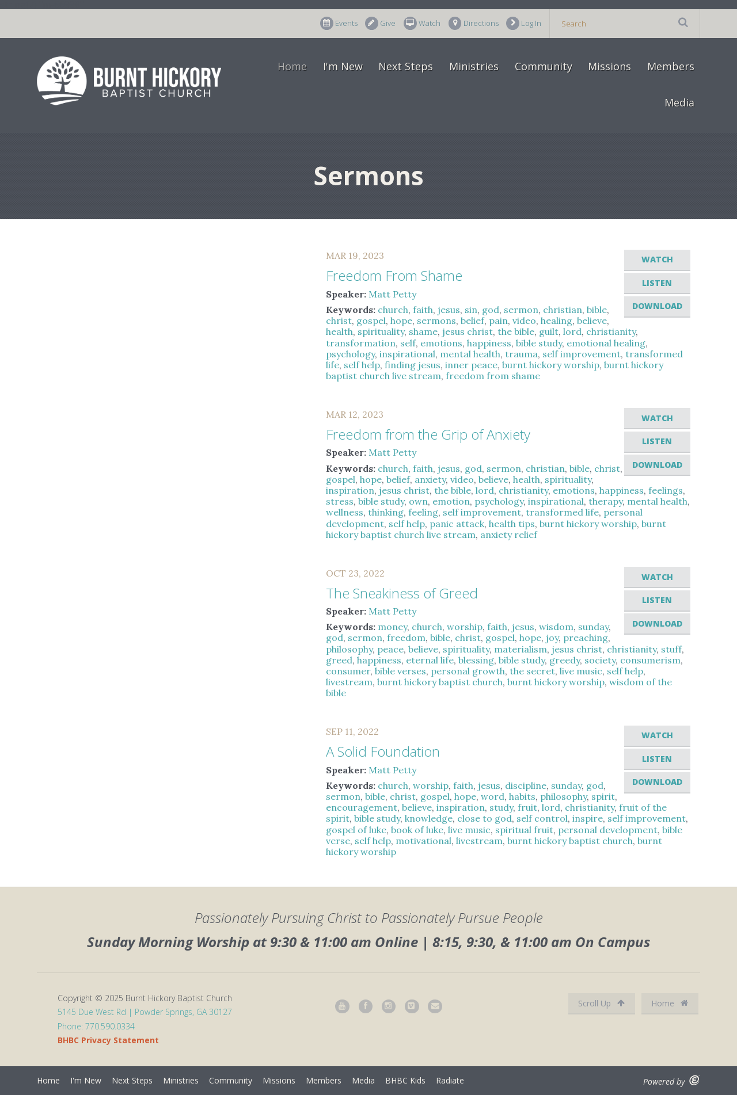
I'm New (343, 66)
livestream (349, 682)
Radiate (450, 1080)
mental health (470, 354)
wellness (344, 512)
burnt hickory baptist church (440, 682)
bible (597, 309)
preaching (585, 637)
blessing (476, 660)
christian (562, 309)
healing (556, 320)
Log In (523, 23)
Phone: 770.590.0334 (96, 1026)
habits (522, 796)
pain (498, 320)
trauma (521, 354)
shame (423, 331)
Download (657, 305)
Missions (609, 66)
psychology (350, 354)
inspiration (350, 490)
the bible (515, 331)
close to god (484, 818)
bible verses (400, 671)
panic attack (457, 523)
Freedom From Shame (394, 275)
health (339, 331)
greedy (564, 660)
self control (542, 818)
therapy (605, 501)
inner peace (471, 365)
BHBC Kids (405, 1080)
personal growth (468, 671)
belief (472, 320)
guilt (549, 331)
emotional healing (606, 343)
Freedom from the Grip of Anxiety (428, 434)
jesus (449, 309)
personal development (608, 829)
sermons (436, 320)
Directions (474, 23)
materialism (520, 649)
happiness (489, 343)
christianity (611, 331)
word (492, 796)
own (418, 501)
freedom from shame (493, 375)
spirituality (381, 331)
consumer (348, 671)
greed (339, 660)
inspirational (407, 354)
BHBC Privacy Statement (108, 1040)
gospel (371, 320)
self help (362, 365)
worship (465, 626)
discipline (525, 785)
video (524, 320)
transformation (361, 343)
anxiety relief (508, 534)
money (392, 626)
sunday (593, 626)
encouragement (361, 807)
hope (401, 320)
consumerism (650, 660)
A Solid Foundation (383, 751)
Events (339, 23)
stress (340, 501)
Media (679, 102)
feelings (665, 490)
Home (292, 66)
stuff (671, 649)
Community (543, 66)
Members (670, 66)
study (501, 807)
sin (471, 309)
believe (592, 320)
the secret (532, 671)
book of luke (417, 829)
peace (390, 649)
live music (581, 671)
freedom (406, 637)
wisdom (556, 626)
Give (380, 23)
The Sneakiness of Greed (402, 592)
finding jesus (412, 365)
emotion (451, 501)
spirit (603, 796)
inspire (587, 818)
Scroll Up (601, 1003)
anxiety (430, 479)
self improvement (581, 354)
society (600, 660)
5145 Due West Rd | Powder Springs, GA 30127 (145, 1011)
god (490, 309)
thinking (386, 512)
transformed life (562, 512)
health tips (512, 523)
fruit (527, 807)
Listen (657, 282)
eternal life (430, 660)
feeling (423, 512)
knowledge (429, 818)
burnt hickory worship (550, 365)
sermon (521, 309)
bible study (539, 343)
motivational (423, 840)
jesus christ (467, 331)
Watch (422, 23)
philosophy (349, 649)
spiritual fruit (524, 829)
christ (339, 320)
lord (572, 331)
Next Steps (405, 66)
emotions (441, 343)
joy (552, 637)
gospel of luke (356, 829)
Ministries (474, 66)
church (393, 309)
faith (423, 309)
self (408, 343)
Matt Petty (392, 294)
